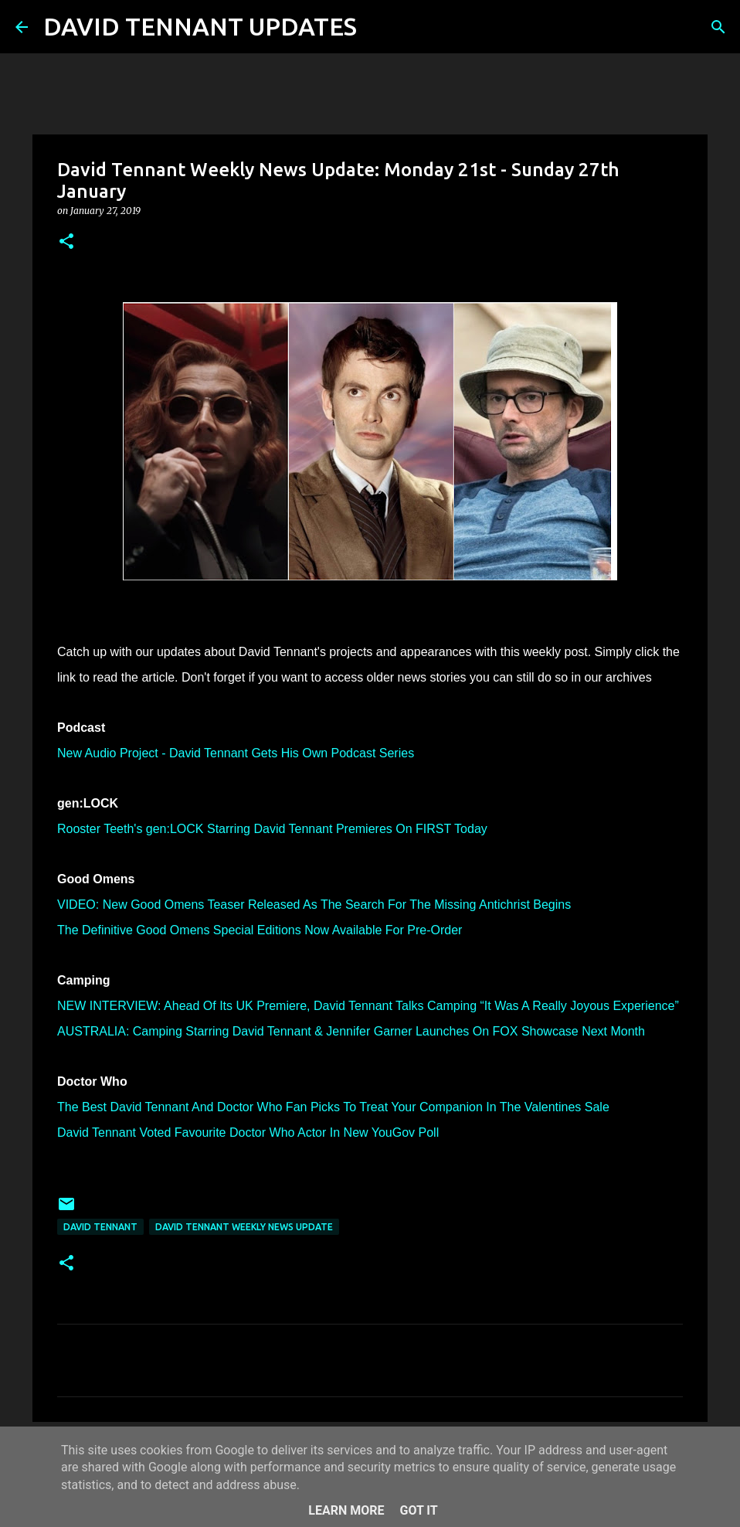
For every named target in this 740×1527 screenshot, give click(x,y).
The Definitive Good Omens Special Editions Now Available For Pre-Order (259, 930)
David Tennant (100, 1227)
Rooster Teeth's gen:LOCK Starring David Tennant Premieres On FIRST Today (272, 828)
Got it (418, 1510)
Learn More (346, 1510)
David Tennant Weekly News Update (244, 1227)
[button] (66, 242)
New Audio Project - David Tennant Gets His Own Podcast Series (235, 753)
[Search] (378, 27)
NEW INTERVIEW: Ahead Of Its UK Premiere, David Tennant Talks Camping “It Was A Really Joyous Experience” (368, 1005)
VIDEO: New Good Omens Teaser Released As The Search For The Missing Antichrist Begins (314, 904)
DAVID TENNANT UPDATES (200, 26)
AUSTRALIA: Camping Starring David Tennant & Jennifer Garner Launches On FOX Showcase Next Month (351, 1031)
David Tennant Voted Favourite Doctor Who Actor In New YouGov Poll (248, 1132)
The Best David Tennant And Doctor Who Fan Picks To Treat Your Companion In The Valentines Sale (333, 1107)
